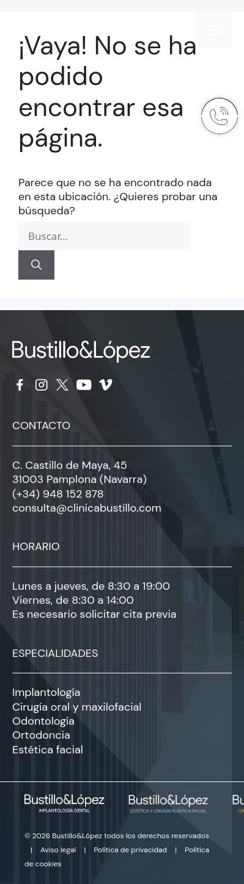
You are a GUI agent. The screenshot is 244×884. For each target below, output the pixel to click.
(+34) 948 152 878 (58, 494)
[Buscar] (36, 265)
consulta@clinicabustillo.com (86, 508)
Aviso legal (58, 850)
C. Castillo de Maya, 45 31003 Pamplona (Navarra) (79, 472)
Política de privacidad (130, 850)
